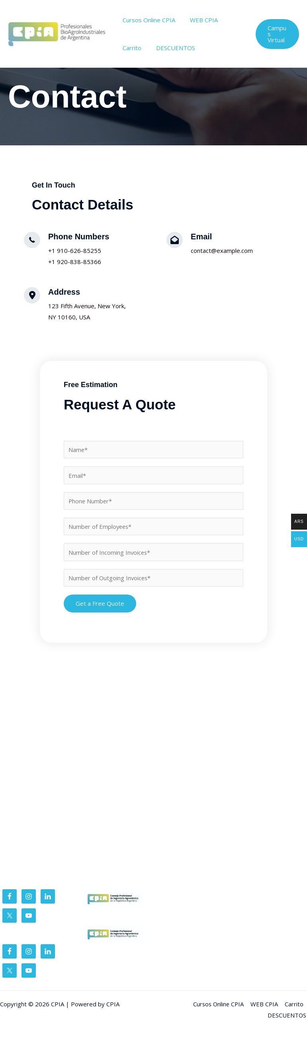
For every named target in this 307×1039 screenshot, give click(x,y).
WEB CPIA (200, 20)
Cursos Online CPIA (147, 20)
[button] (276, 34)
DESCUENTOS (171, 48)
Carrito (130, 48)
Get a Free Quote (100, 604)
